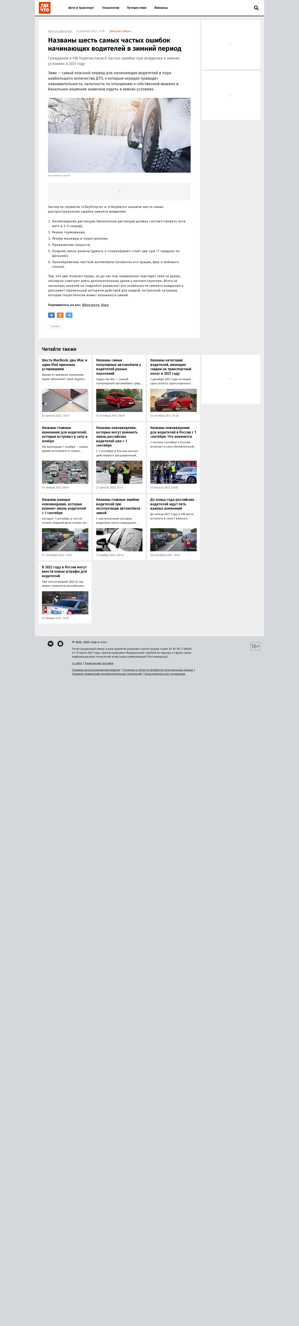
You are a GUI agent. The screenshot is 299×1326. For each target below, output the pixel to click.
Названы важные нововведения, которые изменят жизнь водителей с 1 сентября (64, 506)
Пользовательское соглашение (164, 674)
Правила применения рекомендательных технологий (107, 674)
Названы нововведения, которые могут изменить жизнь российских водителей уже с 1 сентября (117, 437)
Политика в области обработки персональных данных (158, 670)
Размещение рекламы (99, 663)
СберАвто (55, 326)
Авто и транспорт (81, 8)
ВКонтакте (90, 305)
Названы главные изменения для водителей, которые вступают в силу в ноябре (64, 434)
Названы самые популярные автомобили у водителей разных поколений (118, 367)
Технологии (110, 8)
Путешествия (136, 8)
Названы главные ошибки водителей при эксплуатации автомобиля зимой (118, 506)
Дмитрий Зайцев (120, 31)
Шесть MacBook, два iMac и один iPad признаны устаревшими (64, 364)
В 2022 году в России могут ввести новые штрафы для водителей (64, 571)
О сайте (77, 663)
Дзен (105, 305)
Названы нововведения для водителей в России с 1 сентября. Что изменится (173, 432)
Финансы (161, 8)
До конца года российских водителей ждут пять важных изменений (172, 504)
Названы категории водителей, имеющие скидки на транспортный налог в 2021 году (170, 367)
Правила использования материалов (96, 670)
